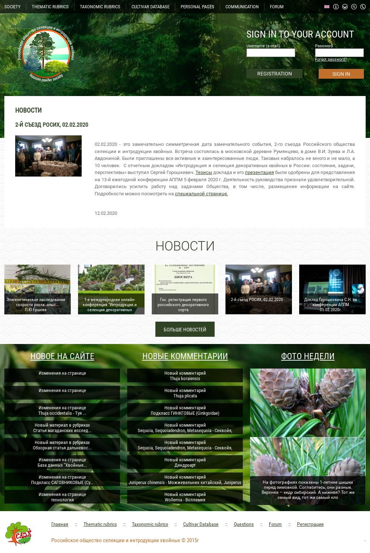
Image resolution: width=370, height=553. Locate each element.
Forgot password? (331, 59)
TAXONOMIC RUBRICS (100, 6)
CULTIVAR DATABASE (150, 6)
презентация (259, 172)
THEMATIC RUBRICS (50, 6)
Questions (244, 524)
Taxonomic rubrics (150, 524)
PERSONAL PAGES (197, 6)
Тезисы (203, 172)
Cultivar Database (201, 524)
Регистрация (310, 524)
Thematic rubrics (100, 524)
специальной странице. (201, 193)
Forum (275, 524)
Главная (59, 524)
